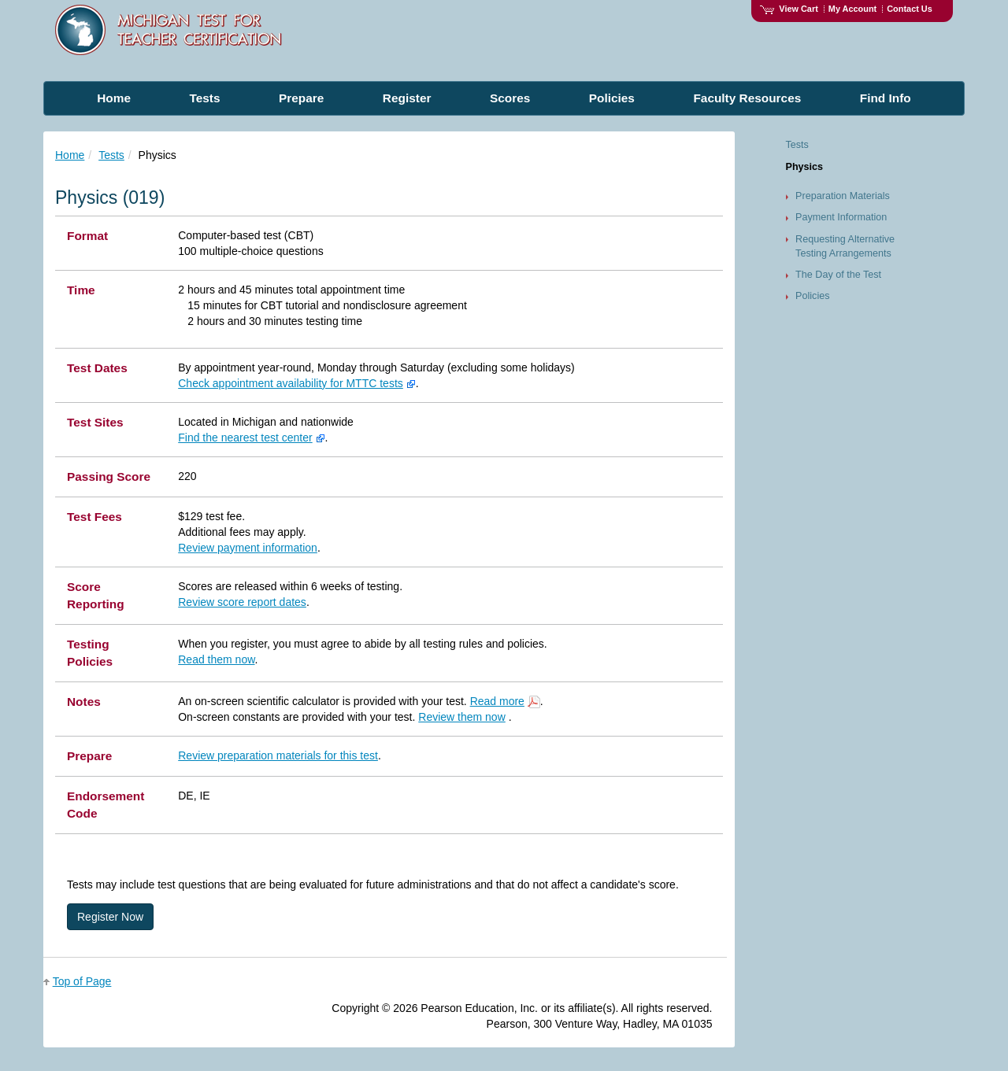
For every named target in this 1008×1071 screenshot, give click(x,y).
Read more (497, 701)
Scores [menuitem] (510, 98)
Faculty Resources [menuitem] (747, 98)
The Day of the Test (838, 274)
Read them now (216, 659)
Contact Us (909, 8)
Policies (812, 295)
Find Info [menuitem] (885, 98)
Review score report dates (242, 602)
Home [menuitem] (114, 98)
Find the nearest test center (245, 437)
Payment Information (841, 217)
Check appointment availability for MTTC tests (290, 383)
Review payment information (247, 547)
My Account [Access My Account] (852, 8)
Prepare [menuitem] (301, 98)
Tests (111, 155)
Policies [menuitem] (612, 98)
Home (69, 155)
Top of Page (82, 981)
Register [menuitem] (407, 98)
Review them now (462, 717)
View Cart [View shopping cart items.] (789, 8)
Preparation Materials (842, 195)
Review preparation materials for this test (278, 755)
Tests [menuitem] (204, 98)
